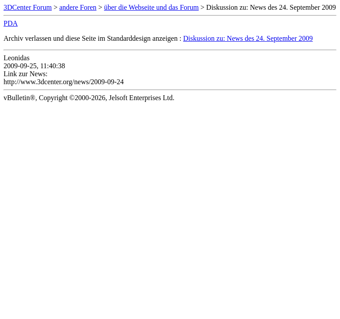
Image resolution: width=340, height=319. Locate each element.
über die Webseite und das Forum (151, 7)
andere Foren (78, 7)
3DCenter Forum (28, 7)
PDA (11, 23)
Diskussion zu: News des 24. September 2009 (248, 38)
